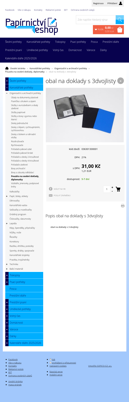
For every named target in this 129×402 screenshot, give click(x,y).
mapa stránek (15, 384)
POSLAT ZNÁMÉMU (62, 195)
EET (66, 9)
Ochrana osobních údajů (82, 9)
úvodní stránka (15, 381)
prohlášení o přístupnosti (64, 362)
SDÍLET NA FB (59, 189)
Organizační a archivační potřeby (70, 68)
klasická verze (56, 371)
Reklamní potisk (53, 9)
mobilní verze (56, 374)
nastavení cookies (58, 365)
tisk (53, 359)
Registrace (98, 3)
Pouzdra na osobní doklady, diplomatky (24, 71)
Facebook (9, 9)
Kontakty (38, 9)
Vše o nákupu (24, 9)
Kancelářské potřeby (40, 68)
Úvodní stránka (17, 68)
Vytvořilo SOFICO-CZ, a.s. (100, 365)
